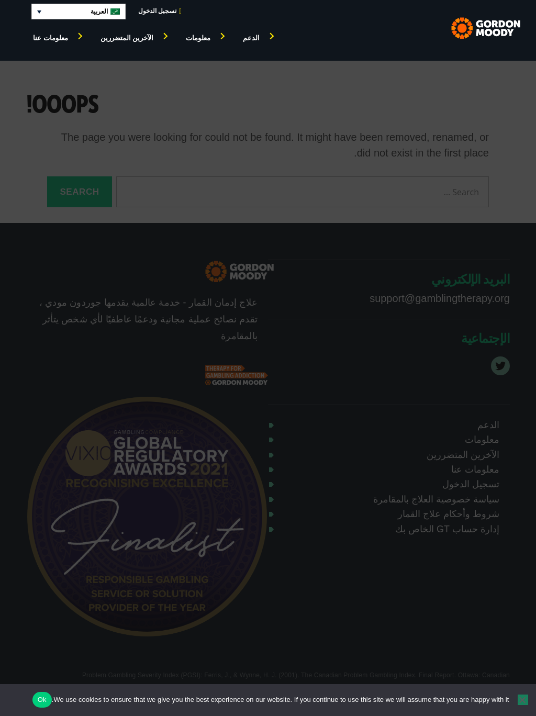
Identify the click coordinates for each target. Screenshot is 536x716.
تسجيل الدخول (160, 11)
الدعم (251, 38)
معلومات (198, 38)
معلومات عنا (50, 38)
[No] (523, 700)
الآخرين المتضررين (127, 38)
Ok (42, 699)
